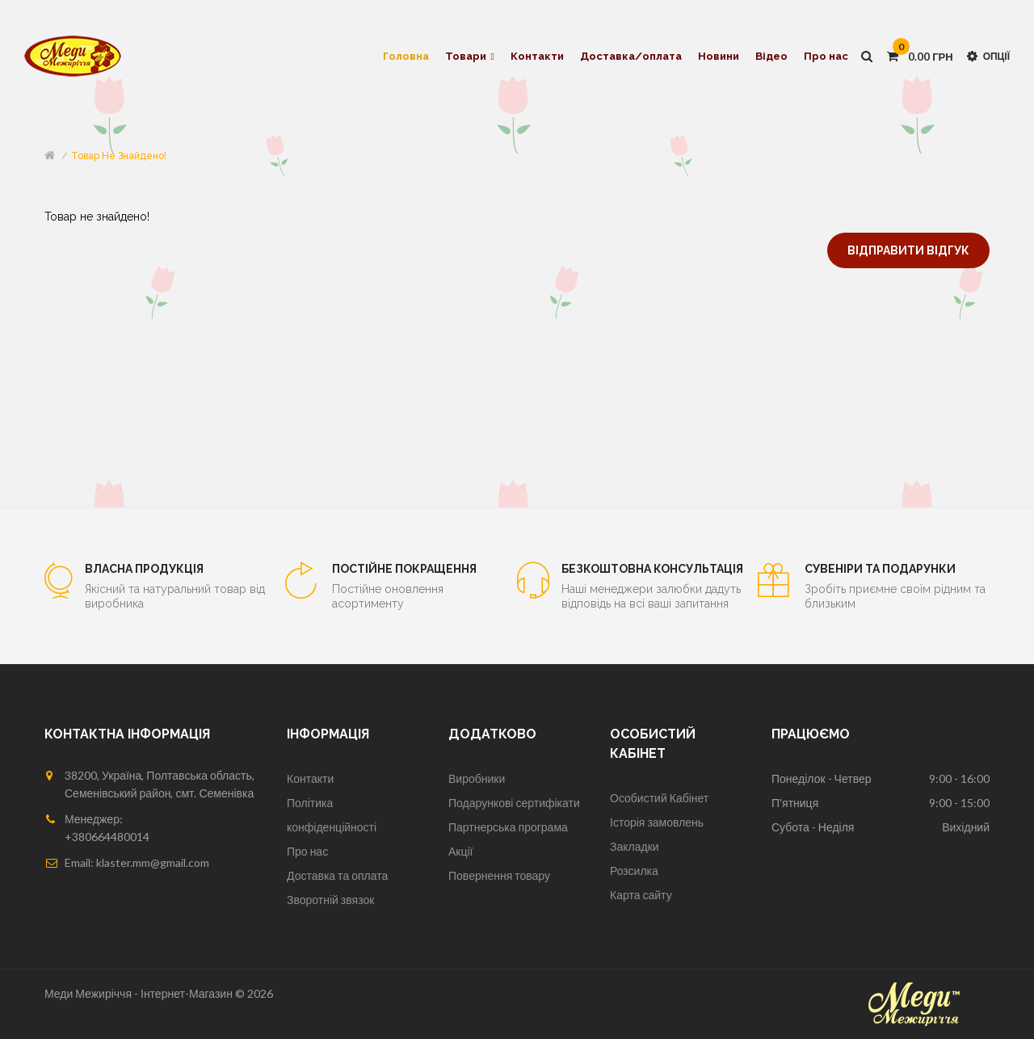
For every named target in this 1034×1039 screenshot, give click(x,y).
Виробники (476, 778)
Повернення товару (499, 875)
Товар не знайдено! (118, 156)
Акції (460, 851)
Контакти (310, 778)
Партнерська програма (508, 827)
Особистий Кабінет (659, 798)
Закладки (634, 846)
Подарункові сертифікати (514, 803)
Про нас (307, 851)
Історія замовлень (657, 822)
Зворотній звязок (330, 899)
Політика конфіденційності (331, 815)
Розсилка (634, 870)
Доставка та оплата (337, 875)
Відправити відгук (908, 250)
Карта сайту (641, 895)
